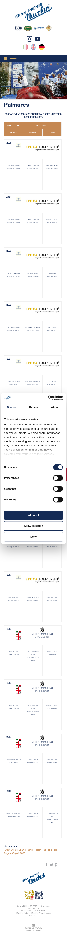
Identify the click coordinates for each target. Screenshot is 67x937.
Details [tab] (33, 407)
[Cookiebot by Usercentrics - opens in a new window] (48, 397)
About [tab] (55, 407)
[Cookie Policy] (22, 913)
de (42, 47)
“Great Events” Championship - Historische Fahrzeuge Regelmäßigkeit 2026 (30, 851)
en (33, 47)
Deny (33, 536)
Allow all (33, 515)
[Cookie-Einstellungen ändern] (40, 914)
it (25, 47)
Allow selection (33, 525)
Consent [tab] (12, 407)
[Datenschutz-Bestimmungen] (33, 910)
